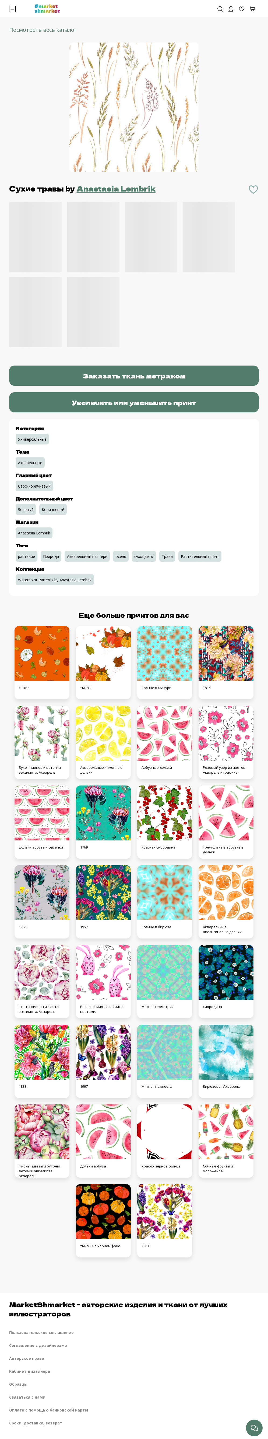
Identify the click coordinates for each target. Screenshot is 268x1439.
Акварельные (30, 462)
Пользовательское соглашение (41, 1332)
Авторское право (26, 1358)
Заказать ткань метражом (134, 375)
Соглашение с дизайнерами (38, 1345)
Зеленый (26, 509)
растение (26, 556)
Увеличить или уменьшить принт (134, 402)
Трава (167, 556)
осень (120, 556)
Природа (51, 556)
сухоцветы (144, 556)
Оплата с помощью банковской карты (48, 1410)
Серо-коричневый (34, 486)
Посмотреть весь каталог (43, 29)
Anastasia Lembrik (116, 188)
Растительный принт (200, 556)
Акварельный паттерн (87, 556)
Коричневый (53, 509)
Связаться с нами (27, 1397)
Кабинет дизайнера (29, 1371)
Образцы (18, 1384)
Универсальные (32, 439)
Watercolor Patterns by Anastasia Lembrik (54, 579)
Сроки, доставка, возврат (35, 1423)
